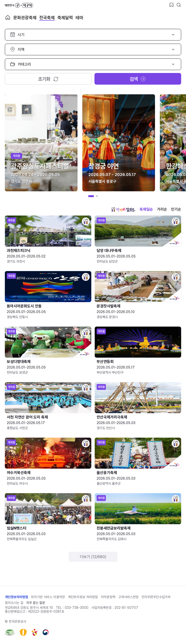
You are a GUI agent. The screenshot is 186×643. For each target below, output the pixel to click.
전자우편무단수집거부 (155, 597)
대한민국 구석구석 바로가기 (19, 5)
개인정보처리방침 (16, 597)
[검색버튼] (178, 4)
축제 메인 (8, 17)
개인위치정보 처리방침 (83, 597)
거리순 (162, 209)
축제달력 (65, 17)
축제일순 (146, 209)
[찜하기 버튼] (171, 4)
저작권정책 (108, 597)
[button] (91, 196)
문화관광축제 (25, 17)
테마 (79, 17)
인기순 (176, 209)
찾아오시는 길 (14, 603)
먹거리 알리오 (123, 209)
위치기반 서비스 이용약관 (48, 597)
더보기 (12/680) (93, 557)
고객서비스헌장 (128, 597)
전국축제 (47, 17)
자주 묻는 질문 (35, 603)
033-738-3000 (76, 608)
